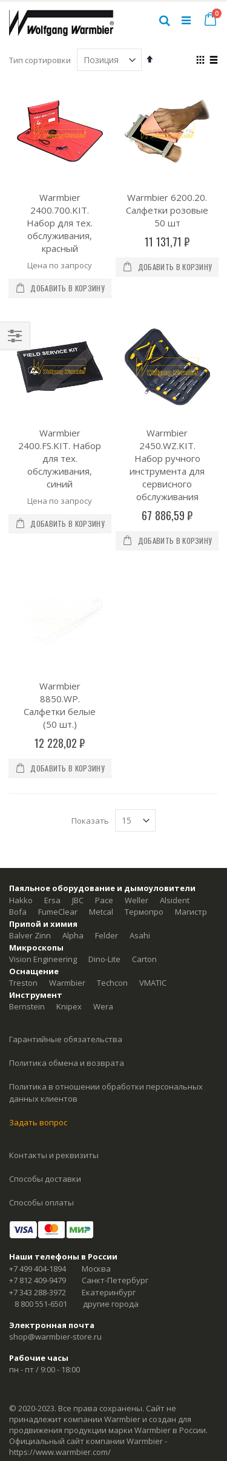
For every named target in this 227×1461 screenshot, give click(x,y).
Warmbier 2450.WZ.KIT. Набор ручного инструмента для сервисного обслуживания (167, 465)
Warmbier (67, 917)
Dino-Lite (104, 894)
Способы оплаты (41, 1136)
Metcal (101, 846)
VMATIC (152, 917)
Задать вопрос (38, 1056)
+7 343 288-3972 (37, 1226)
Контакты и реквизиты (54, 1089)
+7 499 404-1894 (37, 1203)
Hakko (21, 834)
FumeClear (57, 846)
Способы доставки (45, 1113)
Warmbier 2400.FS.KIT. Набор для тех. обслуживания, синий (59, 458)
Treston (23, 917)
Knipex (69, 941)
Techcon (112, 917)
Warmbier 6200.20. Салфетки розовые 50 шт (167, 210)
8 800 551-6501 (41, 1238)
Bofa (18, 846)
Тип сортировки (40, 60)
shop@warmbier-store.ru (55, 1271)
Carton (144, 894)
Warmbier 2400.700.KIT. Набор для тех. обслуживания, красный (60, 222)
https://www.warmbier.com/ (60, 1386)
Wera (103, 941)
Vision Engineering (43, 894)
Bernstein (27, 941)
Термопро (144, 846)
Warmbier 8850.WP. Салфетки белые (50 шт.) (60, 639)
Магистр (191, 846)
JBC (78, 834)
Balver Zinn (30, 870)
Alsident (174, 834)
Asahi (140, 870)
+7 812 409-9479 (37, 1215)
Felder (106, 870)
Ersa (52, 834)
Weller (136, 834)
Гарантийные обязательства (65, 974)
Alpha (73, 870)
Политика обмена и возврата (66, 997)
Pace (104, 834)
